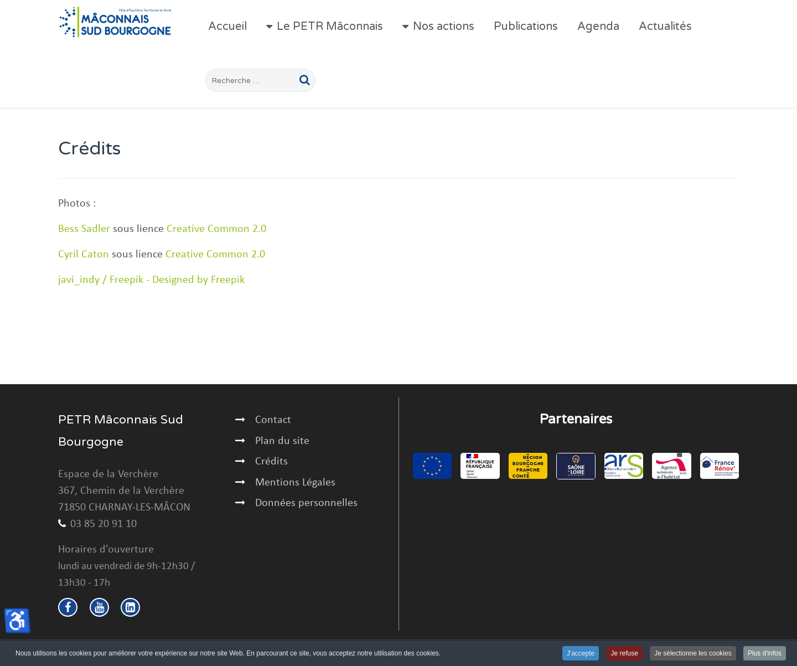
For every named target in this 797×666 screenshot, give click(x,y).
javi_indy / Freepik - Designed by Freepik (151, 280)
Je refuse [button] (624, 654)
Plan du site (282, 441)
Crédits (271, 461)
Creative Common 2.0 (216, 229)
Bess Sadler (84, 229)
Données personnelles (306, 503)
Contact (273, 420)
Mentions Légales (295, 482)
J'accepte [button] (580, 654)
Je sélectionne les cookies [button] (692, 654)
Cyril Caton (83, 254)
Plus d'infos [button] (765, 654)
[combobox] (260, 80)
